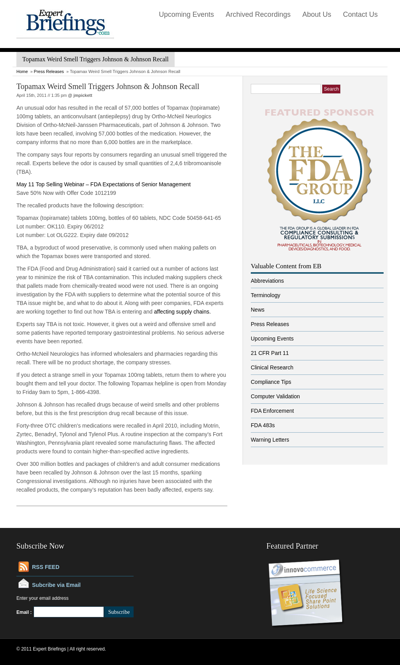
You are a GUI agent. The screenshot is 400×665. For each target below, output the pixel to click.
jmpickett (82, 95)
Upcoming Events (186, 14)
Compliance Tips (271, 382)
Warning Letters (270, 440)
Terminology (265, 295)
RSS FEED (45, 567)
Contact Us (360, 14)
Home (22, 71)
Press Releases (49, 71)
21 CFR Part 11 (270, 353)
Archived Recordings (258, 14)
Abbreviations (267, 281)
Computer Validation (275, 396)
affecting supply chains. (182, 311)
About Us (316, 14)
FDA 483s (263, 425)
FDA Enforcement (272, 411)
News (257, 310)
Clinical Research (272, 367)
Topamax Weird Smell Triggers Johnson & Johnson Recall (107, 86)
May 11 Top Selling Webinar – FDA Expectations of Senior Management (103, 184)
